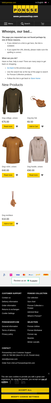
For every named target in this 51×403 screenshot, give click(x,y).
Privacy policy (7, 334)
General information (10, 326)
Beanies (31, 338)
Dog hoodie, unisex (35, 167)
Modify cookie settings (25, 397)
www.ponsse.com (9, 2)
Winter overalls (34, 342)
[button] (42, 2)
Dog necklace (7, 215)
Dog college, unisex (10, 118)
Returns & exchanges (10, 309)
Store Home (35, 78)
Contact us (6, 298)
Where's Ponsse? (35, 316)
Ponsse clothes (34, 326)
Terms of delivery (9, 330)
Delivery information (10, 302)
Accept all (25, 390)
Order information (9, 305)
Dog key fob (32, 118)
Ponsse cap (32, 334)
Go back (10, 68)
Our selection (33, 298)
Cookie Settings (8, 313)
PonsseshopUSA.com (26, 363)
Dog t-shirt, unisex (9, 167)
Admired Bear (33, 312)
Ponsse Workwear (35, 330)
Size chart (32, 302)
